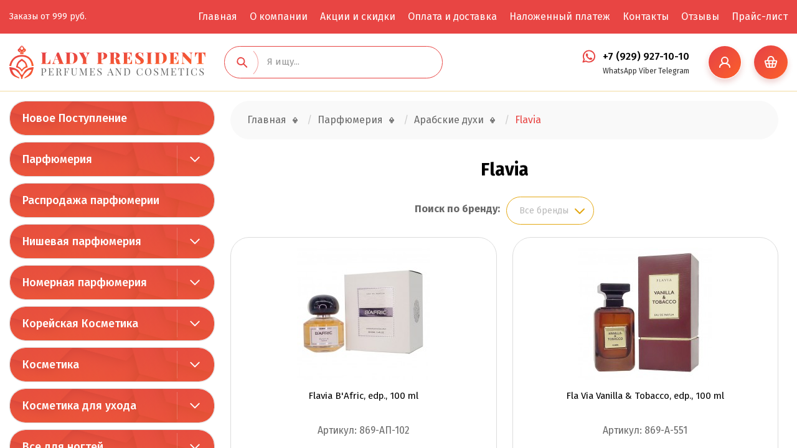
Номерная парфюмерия (84, 282)
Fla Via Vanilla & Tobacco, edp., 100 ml (645, 396)
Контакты (646, 16)
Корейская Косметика (80, 323)
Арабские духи (449, 120)
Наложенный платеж (559, 16)
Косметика (50, 364)
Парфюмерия (57, 159)
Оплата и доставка (452, 16)
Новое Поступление (74, 118)
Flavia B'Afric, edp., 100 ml (364, 396)
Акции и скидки (357, 16)
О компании (279, 16)
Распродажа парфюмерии (90, 200)
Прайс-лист (760, 16)
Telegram (673, 71)
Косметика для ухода (79, 406)
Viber (647, 71)
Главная (217, 16)
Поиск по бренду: (457, 209)
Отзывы (700, 16)
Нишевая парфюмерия (81, 241)
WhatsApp (620, 71)
